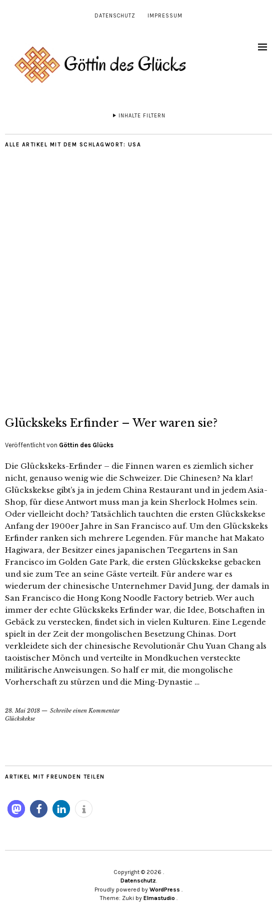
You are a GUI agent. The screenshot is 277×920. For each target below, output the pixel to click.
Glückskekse (20, 718)
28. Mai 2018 (22, 710)
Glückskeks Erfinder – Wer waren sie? (111, 423)
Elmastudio (159, 898)
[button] (16, 809)
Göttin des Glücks (86, 445)
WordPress (165, 889)
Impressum (165, 15)
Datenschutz (115, 15)
